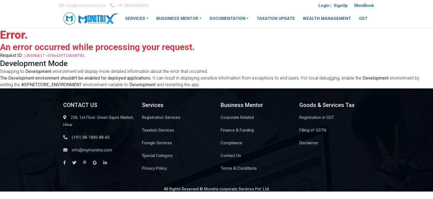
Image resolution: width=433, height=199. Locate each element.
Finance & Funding (237, 130)
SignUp (341, 5)
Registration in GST (316, 117)
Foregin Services (157, 142)
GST (363, 18)
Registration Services (161, 117)
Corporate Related (237, 117)
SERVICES (135, 18)
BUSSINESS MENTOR (177, 18)
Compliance (231, 142)
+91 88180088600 (129, 5)
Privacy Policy (154, 168)
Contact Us (231, 155)
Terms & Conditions (239, 168)
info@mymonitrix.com (82, 5)
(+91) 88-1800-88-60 (86, 137)
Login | (324, 5)
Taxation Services (158, 130)
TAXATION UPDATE (276, 18)
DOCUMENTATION (227, 18)
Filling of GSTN (312, 130)
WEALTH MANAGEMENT (327, 18)
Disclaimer (308, 142)
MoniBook (364, 5)
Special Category (157, 155)
